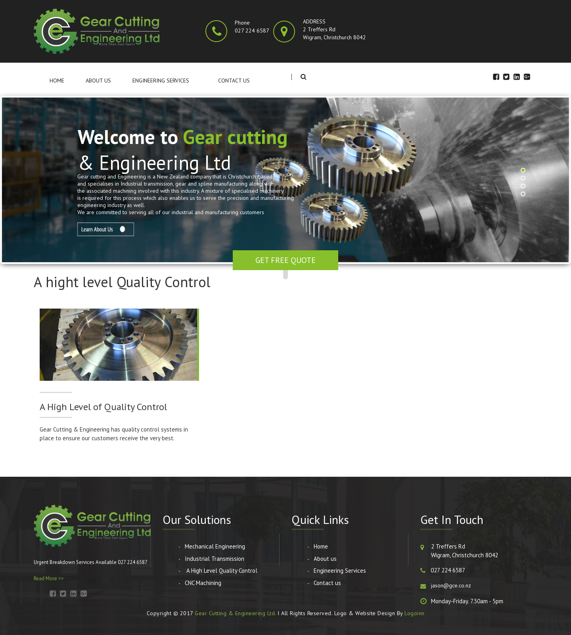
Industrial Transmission (214, 558)
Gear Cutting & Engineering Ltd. (235, 613)
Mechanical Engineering (215, 546)
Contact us (234, 80)
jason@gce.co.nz (451, 585)
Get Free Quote (285, 260)
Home (57, 80)
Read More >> (49, 578)
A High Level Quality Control (221, 570)
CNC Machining (203, 583)
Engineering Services (160, 80)
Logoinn (414, 613)
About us (98, 80)
